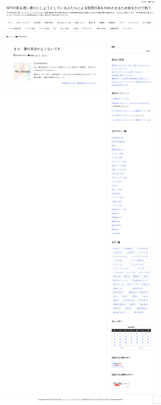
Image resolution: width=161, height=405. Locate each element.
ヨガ (114, 185)
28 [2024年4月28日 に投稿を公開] (148, 342)
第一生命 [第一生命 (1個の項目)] (143, 300)
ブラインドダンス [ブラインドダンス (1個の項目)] (121, 268)
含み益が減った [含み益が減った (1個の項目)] (140, 280)
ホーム (10, 37)
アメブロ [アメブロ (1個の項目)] (143, 252)
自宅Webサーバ (119, 209)
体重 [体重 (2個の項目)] (127, 276)
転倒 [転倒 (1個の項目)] (128, 308)
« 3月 (121, 348)
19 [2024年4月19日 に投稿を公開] (137, 339)
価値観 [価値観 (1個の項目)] (136, 276)
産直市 (115, 213)
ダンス (44, 55)
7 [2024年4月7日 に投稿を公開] (148, 333)
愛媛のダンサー (119, 99)
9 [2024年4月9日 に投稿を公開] (120, 336)
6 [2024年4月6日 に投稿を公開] (142, 333)
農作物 (116, 225)
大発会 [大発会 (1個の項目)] (145, 284)
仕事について (119, 169)
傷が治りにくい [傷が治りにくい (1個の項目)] (120, 280)
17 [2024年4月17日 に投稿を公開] (125, 339)
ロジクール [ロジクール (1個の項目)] (144, 272)
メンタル (117, 158)
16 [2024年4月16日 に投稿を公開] (120, 339)
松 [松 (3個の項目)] (115, 296)
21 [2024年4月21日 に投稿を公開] (148, 339)
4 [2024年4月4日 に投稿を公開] (131, 333)
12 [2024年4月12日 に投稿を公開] (137, 336)
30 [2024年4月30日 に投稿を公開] (120, 345)
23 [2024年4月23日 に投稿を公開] (120, 342)
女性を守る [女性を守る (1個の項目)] (137, 288)
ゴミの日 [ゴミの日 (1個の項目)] (117, 260)
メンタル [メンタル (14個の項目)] (118, 272)
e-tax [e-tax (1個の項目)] (116, 248)
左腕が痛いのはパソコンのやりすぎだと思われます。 (131, 103)
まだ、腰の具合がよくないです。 (39, 49)
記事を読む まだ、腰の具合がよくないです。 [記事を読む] (79, 83)
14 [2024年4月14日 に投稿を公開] (148, 336)
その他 (116, 233)
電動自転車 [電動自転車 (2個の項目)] (142, 308)
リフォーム (117, 197)
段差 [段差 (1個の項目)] (135, 296)
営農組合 (117, 217)
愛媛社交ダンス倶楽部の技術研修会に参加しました (130, 78)
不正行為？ (117, 173)
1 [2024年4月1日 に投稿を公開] (114, 333)
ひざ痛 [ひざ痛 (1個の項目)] (130, 252)
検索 (113, 47)
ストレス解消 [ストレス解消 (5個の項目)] (137, 260)
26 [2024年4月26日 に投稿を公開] (137, 342)
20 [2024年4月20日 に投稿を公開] (142, 339)
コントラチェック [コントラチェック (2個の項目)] (140, 256)
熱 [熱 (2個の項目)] (145, 296)
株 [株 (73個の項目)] (124, 296)
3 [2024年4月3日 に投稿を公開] (125, 333)
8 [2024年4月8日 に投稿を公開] (114, 336)
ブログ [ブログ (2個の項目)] (140, 268)
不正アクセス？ (119, 177)
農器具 (116, 221)
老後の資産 (117, 150)
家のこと (117, 189)
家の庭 (116, 193)
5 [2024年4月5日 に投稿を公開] (136, 333)
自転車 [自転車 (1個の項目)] (117, 308)
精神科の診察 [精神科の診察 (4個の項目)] (119, 304)
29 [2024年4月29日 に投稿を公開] (114, 345)
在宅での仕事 (118, 142)
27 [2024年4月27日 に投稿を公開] (142, 342)
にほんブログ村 (117, 366)
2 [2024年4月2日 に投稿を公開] (120, 333)
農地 (115, 229)
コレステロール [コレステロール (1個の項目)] (120, 256)
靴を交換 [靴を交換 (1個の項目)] (139, 312)
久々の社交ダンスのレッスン (122, 111)
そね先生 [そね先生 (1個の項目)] (117, 252)
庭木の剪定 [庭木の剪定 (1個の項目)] (118, 292)
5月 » (141, 348)
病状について (35, 55)
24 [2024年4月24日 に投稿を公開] (125, 342)
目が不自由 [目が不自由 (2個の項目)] (129, 300)
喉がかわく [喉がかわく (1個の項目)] (118, 284)
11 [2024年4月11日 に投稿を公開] (131, 336)
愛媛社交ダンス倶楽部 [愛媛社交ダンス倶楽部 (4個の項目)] (138, 292)
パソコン (117, 205)
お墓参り (117, 201)
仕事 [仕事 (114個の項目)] (117, 276)
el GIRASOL (117, 138)
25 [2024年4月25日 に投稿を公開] (131, 342)
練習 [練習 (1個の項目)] (133, 304)
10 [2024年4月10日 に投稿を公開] (125, 336)
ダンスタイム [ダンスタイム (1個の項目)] (137, 264)
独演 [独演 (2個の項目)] (116, 300)
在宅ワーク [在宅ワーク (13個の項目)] (133, 284)
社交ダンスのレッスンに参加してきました (127, 72)
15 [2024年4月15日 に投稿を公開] (114, 339)
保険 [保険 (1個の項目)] (146, 276)
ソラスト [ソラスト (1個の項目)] (117, 264)
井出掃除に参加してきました (122, 75)
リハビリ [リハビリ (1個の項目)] (130, 272)
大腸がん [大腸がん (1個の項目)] (117, 288)
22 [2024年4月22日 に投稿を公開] (114, 342)
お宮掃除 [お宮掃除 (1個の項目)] (128, 248)
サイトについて (119, 162)
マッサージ (117, 154)
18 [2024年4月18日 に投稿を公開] (131, 339)
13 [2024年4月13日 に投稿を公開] (142, 336)
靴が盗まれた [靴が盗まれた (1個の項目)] (119, 312)
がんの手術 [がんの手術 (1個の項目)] (142, 248)
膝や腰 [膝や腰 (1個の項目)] (144, 304)
